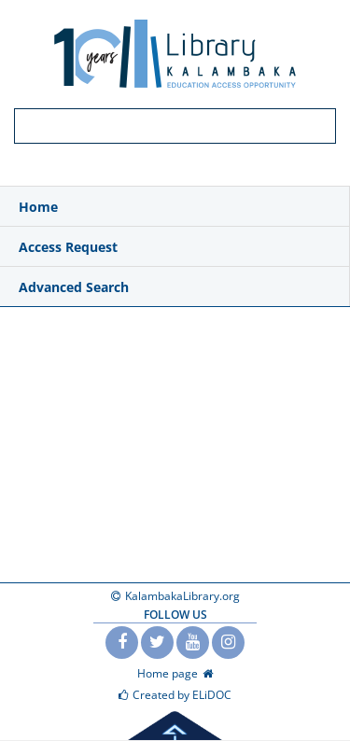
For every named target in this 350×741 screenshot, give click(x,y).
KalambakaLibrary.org (182, 596)
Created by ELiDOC (182, 695)
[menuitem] (174, 206)
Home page (167, 673)
